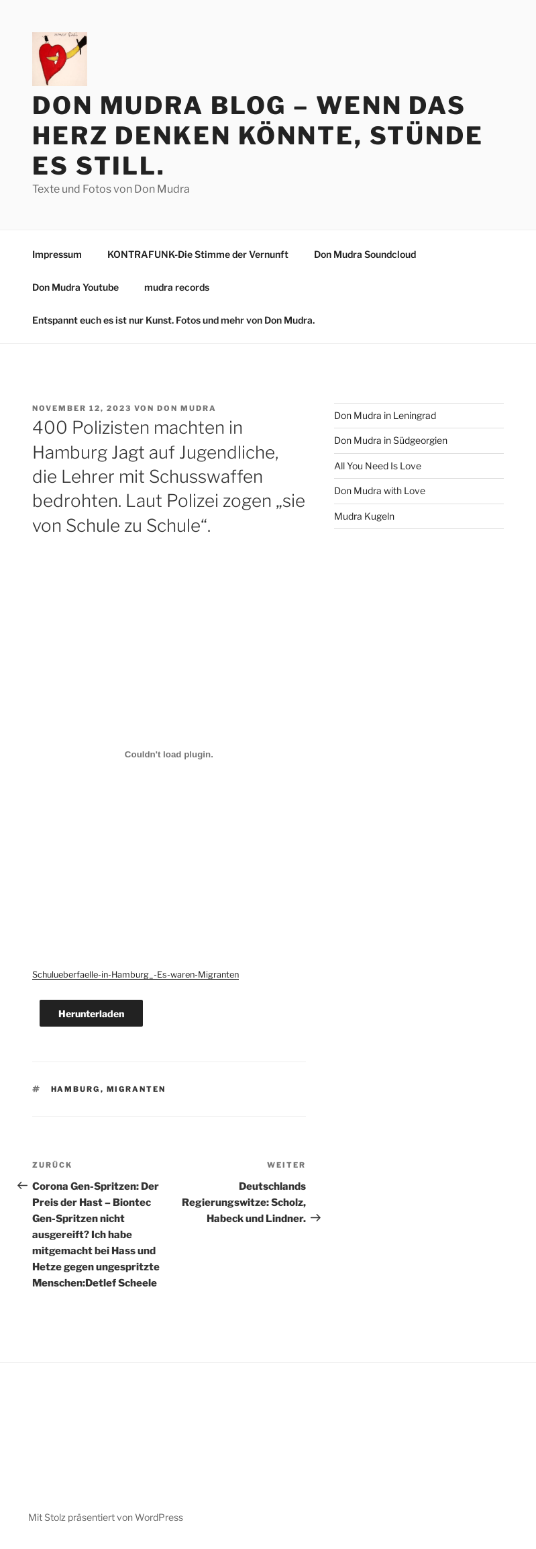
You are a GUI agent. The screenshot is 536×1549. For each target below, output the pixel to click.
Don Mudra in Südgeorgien (390, 440)
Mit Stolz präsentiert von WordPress (105, 1517)
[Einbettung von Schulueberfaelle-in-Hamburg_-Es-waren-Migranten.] (169, 754)
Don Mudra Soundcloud (365, 254)
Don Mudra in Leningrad (385, 415)
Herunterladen (91, 1013)
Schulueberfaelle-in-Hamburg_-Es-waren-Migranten (135, 975)
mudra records (176, 287)
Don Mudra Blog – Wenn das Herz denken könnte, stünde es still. (258, 136)
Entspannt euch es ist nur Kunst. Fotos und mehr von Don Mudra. (173, 320)
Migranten (136, 1089)
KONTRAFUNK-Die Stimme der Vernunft (197, 254)
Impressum (57, 254)
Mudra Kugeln (364, 516)
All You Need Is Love (377, 465)
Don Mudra (187, 408)
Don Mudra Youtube (75, 287)
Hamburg (76, 1089)
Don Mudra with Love (379, 490)
